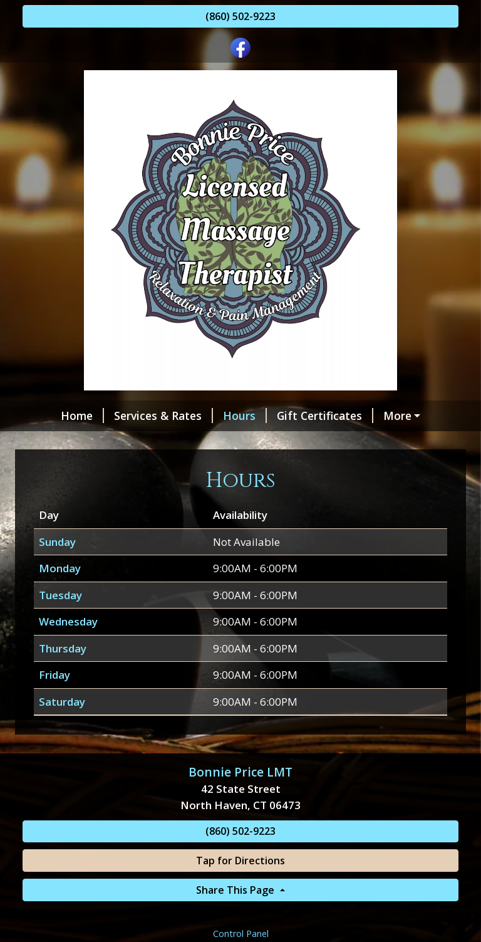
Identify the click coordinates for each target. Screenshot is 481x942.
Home (54, 415)
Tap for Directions (240, 887)
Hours (217, 415)
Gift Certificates (297, 415)
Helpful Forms (399, 415)
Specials (54, 441)
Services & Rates (135, 415)
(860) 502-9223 (240, 16)
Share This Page (236, 916)
